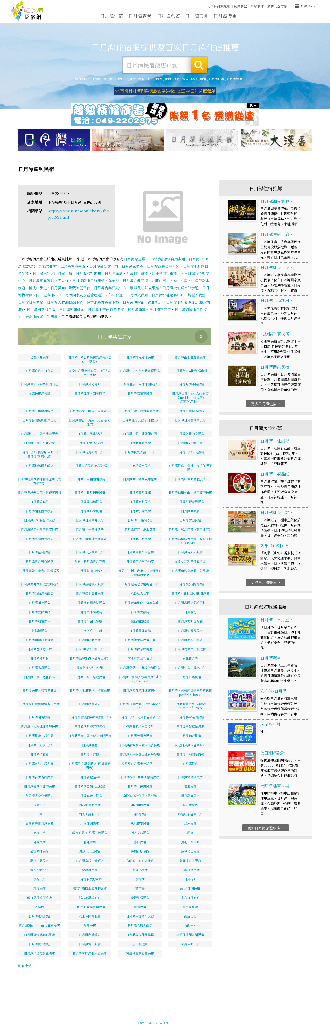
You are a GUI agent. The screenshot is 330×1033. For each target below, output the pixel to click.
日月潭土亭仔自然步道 (106, 309)
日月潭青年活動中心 (110, 287)
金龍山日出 (161, 280)
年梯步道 (115, 294)
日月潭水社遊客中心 (168, 294)
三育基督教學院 (73, 266)
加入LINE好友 (269, 1022)
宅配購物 (308, 18)
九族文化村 (48, 266)
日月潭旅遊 (168, 16)
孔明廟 (52, 316)
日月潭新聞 (253, 17)
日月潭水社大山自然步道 (52, 273)
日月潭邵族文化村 (103, 266)
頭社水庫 (180, 280)
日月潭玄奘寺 (132, 266)
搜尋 (199, 65)
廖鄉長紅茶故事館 (144, 287)
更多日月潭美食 (266, 582)
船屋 (194, 79)
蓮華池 (113, 280)
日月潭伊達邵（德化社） (142, 302)
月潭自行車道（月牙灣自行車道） (153, 273)
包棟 (159, 79)
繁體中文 (305, 6)
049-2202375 (244, 1022)
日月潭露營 (140, 15)
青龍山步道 (34, 316)
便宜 (177, 79)
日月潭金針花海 (135, 280)
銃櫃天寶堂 (197, 294)
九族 (133, 79)
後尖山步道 (38, 287)
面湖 (203, 79)
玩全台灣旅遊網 (218, 6)
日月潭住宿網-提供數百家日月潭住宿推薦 (27, 11)
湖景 (141, 79)
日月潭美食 (196, 16)
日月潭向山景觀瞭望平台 (70, 287)
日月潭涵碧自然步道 (163, 266)
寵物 (168, 79)
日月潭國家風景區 (41, 309)
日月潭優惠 (225, 16)
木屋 (150, 79)
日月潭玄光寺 (160, 309)
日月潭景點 (281, 17)
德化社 (122, 79)
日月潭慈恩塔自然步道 (167, 258)
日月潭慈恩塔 (134, 258)
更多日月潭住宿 (266, 403)
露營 (185, 79)
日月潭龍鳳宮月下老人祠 (49, 280)
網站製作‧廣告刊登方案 (269, 6)
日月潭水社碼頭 (88, 273)
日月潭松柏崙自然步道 (180, 287)
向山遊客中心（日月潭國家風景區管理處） (70, 294)
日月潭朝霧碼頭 (71, 309)
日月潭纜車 (234, 79)
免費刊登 (240, 6)
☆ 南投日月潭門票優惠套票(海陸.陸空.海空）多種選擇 (165, 91)
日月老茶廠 (114, 273)
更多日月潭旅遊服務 (266, 828)
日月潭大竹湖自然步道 (65, 302)
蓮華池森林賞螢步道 (103, 302)
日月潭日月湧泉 (30, 302)
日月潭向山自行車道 (88, 280)
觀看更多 (24, 965)
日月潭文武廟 (137, 294)
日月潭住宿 (111, 15)
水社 (112, 79)
